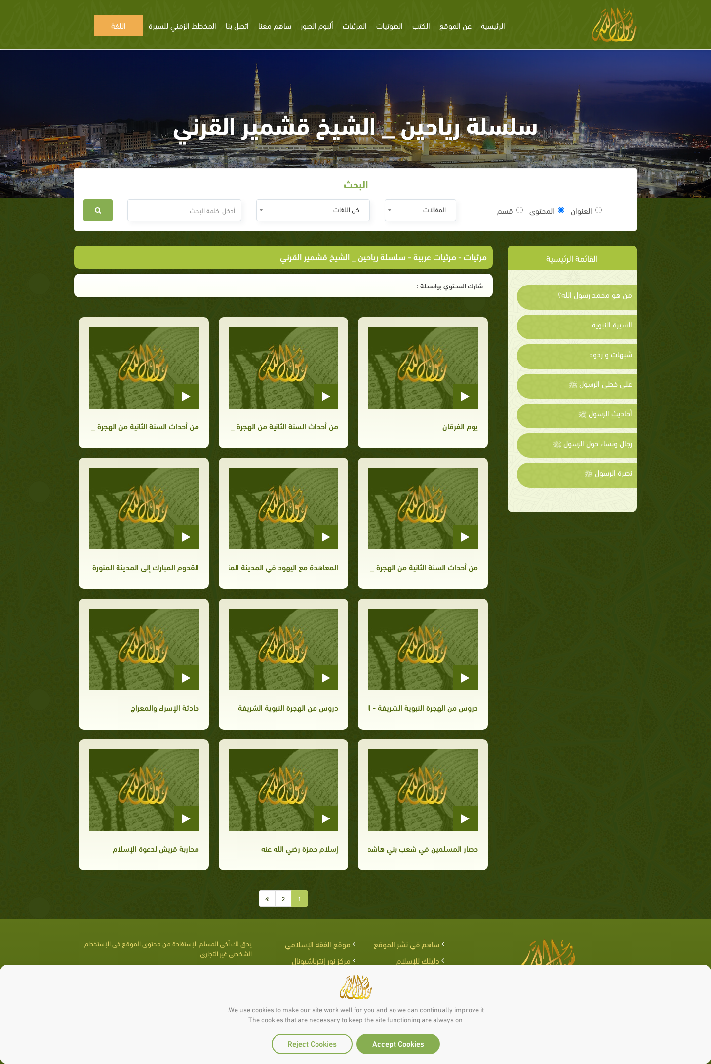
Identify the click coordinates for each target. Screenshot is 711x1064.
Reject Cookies (312, 1043)
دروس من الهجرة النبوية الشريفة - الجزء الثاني (422, 707)
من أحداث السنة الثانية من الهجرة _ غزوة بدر (422, 566)
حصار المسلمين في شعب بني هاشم (422, 848)
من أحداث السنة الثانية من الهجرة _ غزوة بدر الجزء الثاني (143, 425)
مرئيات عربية (434, 256)
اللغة (118, 25)
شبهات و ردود (610, 353)
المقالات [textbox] (434, 209)
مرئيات (475, 256)
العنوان (586, 210)
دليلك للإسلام (417, 960)
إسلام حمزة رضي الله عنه (299, 848)
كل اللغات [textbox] (346, 209)
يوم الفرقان (460, 425)
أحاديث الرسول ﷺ (605, 413)
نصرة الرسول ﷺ (608, 472)
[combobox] (420, 210)
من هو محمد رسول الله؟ (594, 294)
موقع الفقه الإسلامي (318, 943)
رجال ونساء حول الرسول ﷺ (592, 442)
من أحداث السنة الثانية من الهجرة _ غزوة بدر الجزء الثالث (283, 425)
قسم (510, 210)
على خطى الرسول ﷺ (600, 383)
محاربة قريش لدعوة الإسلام (156, 848)
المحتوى (546, 210)
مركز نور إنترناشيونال (321, 960)
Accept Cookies (398, 1043)
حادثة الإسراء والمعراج (165, 707)
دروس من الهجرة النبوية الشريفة (288, 707)
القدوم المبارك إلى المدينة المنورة (145, 566)
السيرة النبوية (612, 324)
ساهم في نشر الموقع (406, 943)
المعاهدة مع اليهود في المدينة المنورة (283, 566)
